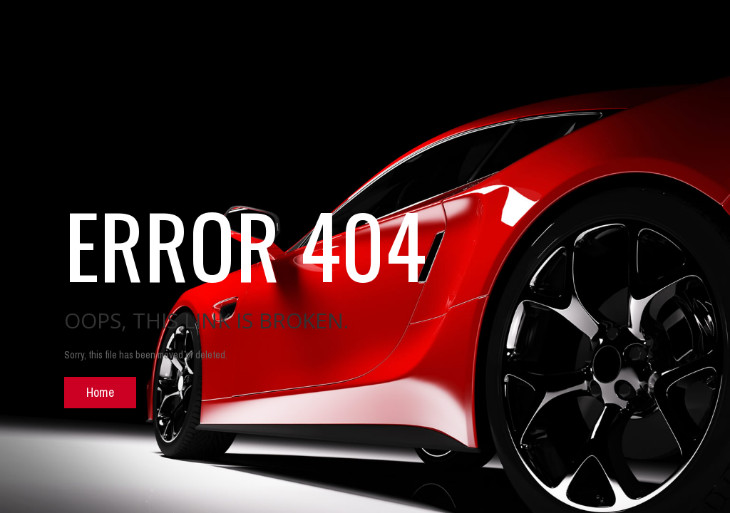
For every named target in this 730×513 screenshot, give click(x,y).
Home (100, 392)
